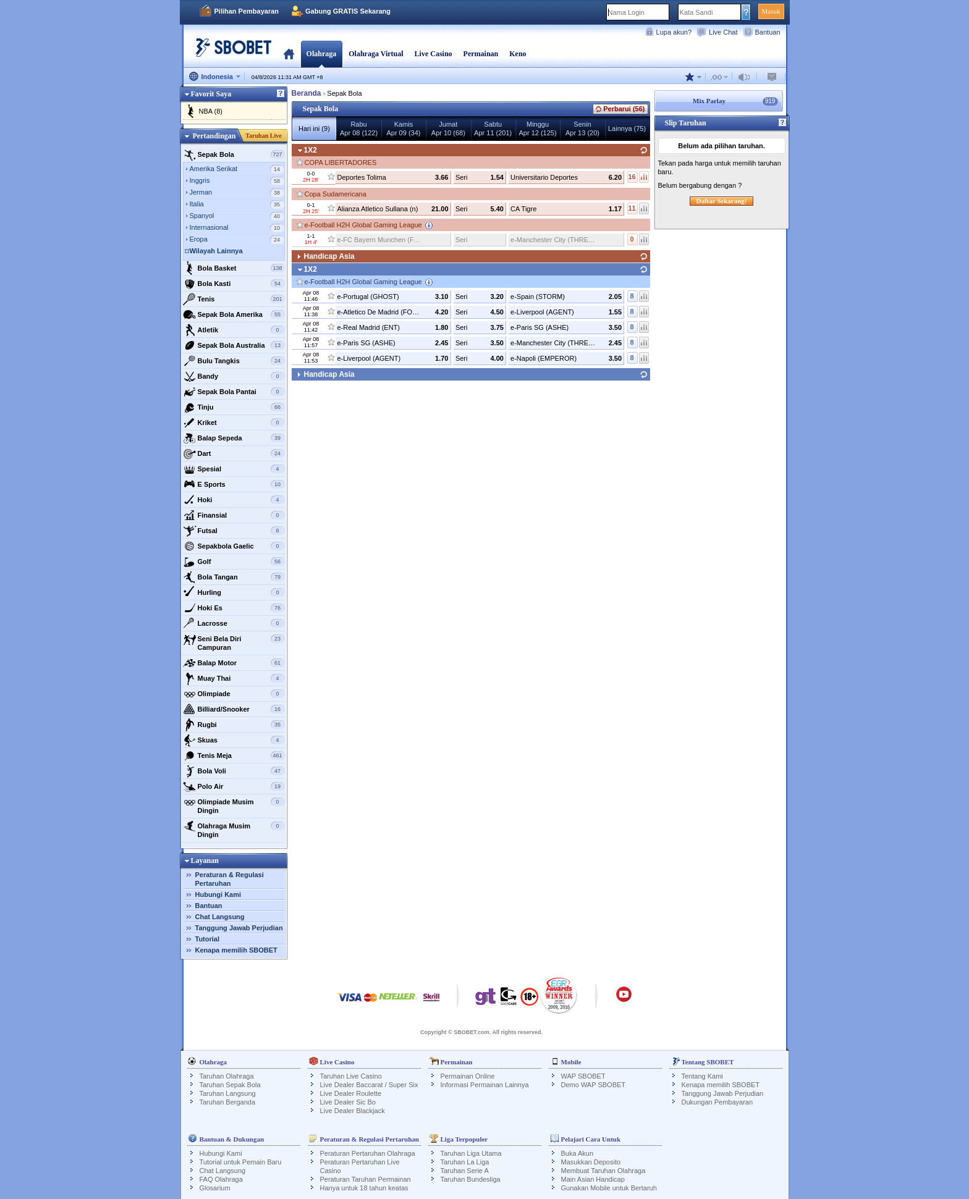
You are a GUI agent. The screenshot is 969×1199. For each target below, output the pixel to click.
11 (631, 208)
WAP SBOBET (583, 1076)
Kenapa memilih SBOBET (236, 950)
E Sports (234, 484)
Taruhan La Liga (465, 1162)
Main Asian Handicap (593, 1179)
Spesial (234, 469)
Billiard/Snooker (234, 709)
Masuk (771, 11)
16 (631, 176)
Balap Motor (234, 663)
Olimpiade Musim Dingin (234, 804)
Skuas (234, 740)
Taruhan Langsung (228, 1093)
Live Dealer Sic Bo (348, 1102)
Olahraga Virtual (376, 53)
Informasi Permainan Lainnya (485, 1084)
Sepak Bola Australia (234, 345)
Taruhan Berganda (228, 1102)
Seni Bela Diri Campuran (234, 641)
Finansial (234, 515)
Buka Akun (577, 1153)
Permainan (481, 53)
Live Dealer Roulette (351, 1093)
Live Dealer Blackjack (352, 1110)
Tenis (234, 299)
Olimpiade (234, 693)
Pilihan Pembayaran (246, 11)
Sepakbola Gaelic (234, 546)
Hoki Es (234, 608)
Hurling (234, 592)
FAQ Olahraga (221, 1179)
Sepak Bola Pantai (234, 391)
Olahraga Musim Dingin (234, 828)
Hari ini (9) (314, 128)
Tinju (234, 407)
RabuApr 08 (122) (359, 128)
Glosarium (215, 1188)
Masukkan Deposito (591, 1162)
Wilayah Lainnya (216, 251)
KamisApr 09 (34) (403, 128)
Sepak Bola (234, 154)
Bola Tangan (234, 577)
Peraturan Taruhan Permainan (365, 1179)
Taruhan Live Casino (351, 1076)
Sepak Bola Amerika (234, 314)
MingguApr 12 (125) (537, 128)
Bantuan (768, 32)
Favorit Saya (211, 94)
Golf (234, 561)
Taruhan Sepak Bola (230, 1084)
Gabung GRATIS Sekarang (348, 11)
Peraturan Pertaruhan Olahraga (367, 1153)
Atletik (234, 330)
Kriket (234, 422)
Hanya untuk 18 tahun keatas (364, 1188)
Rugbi (234, 724)
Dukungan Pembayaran (717, 1102)
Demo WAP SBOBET (593, 1084)
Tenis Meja (234, 755)
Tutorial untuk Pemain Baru (241, 1162)
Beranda (289, 53)
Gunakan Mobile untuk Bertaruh (609, 1188)
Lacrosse (234, 623)
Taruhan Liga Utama (471, 1153)
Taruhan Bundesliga (471, 1179)
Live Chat (723, 32)
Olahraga (322, 53)
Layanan (205, 860)
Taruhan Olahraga (227, 1076)
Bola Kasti (234, 283)
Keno (517, 53)
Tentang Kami (702, 1076)
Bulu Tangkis (234, 361)
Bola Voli (234, 771)
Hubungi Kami (218, 894)
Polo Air (234, 786)
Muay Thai (234, 678)
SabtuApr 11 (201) (493, 128)
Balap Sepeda (234, 438)
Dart (234, 453)
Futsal (234, 530)
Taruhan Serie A (465, 1170)
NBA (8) (211, 111)
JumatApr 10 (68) (448, 128)
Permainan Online (468, 1076)
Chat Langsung (220, 916)
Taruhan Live (263, 135)
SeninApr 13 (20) (582, 128)
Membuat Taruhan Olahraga (603, 1170)
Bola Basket (234, 268)
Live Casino (433, 53)
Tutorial (207, 939)
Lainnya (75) (627, 128)
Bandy (234, 376)
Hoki (234, 500)
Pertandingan (213, 136)
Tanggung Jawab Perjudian (239, 928)
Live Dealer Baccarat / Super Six (369, 1084)
